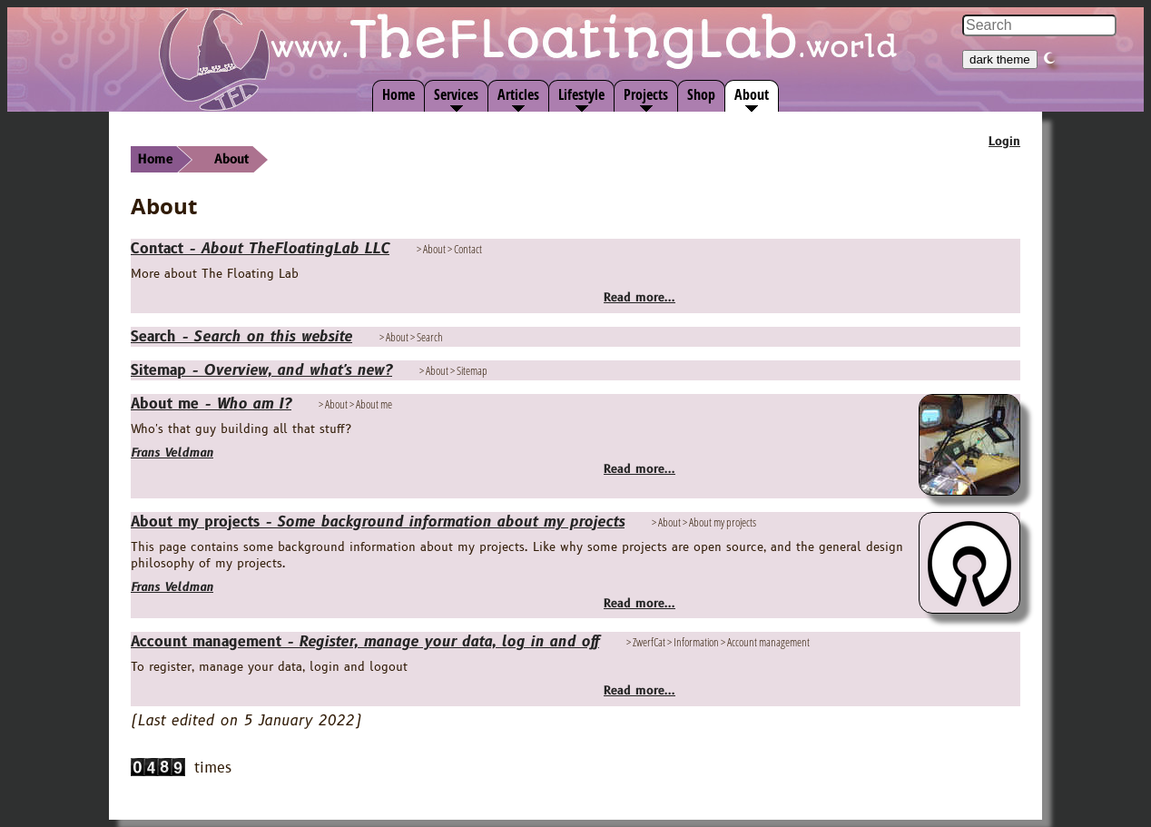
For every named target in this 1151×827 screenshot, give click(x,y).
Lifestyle (581, 94)
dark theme (999, 59)
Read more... (639, 298)
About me (211, 404)
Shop (701, 94)
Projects (646, 94)
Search (241, 337)
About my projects (378, 522)
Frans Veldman (172, 453)
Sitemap (261, 370)
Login (1004, 141)
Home (398, 94)
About (751, 94)
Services (456, 94)
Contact (260, 249)
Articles (518, 94)
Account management (365, 642)
